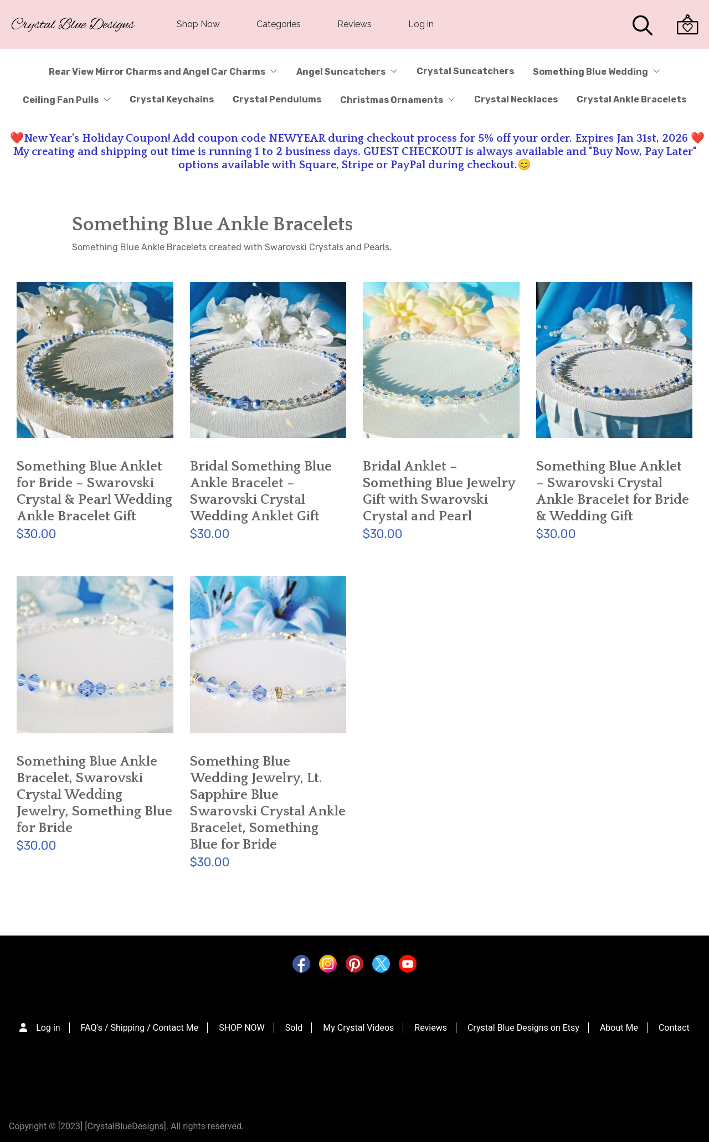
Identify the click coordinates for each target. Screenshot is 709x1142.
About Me (619, 1027)
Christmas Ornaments (397, 100)
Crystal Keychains (172, 99)
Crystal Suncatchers (465, 71)
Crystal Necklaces (516, 99)
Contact (674, 1027)
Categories (278, 24)
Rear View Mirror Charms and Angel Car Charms (163, 71)
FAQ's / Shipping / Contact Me (140, 1027)
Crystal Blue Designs (72, 25)
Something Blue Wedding (596, 71)
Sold (294, 1027)
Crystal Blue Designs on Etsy (523, 1027)
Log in (421, 24)
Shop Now (198, 24)
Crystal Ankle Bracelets (631, 99)
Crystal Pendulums (277, 99)
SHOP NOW (242, 1027)
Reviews (354, 24)
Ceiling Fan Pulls (67, 100)
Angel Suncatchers (347, 71)
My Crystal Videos (358, 1027)
